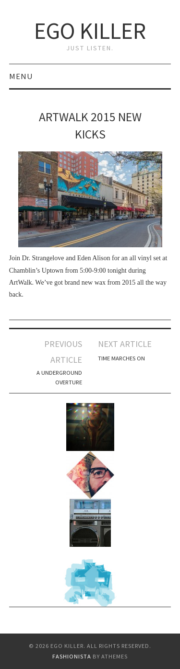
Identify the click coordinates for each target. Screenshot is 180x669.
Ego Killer (90, 30)
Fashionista (71, 656)
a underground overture (59, 377)
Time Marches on (121, 358)
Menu (21, 76)
